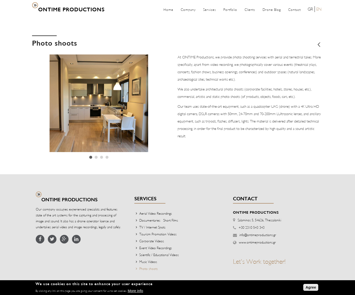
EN (318, 9)
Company (188, 9)
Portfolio (230, 9)
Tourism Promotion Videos (158, 234)
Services (209, 9)
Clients (250, 9)
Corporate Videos (151, 241)
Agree (310, 288)
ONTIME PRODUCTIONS (71, 10)
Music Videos (148, 261)
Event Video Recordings (155, 247)
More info (135, 292)
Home (168, 9)
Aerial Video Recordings (155, 213)
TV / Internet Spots (152, 227)
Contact (294, 9)
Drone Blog (272, 9)
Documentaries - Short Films (158, 220)
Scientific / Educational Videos (159, 254)
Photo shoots (148, 268)
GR (310, 9)
